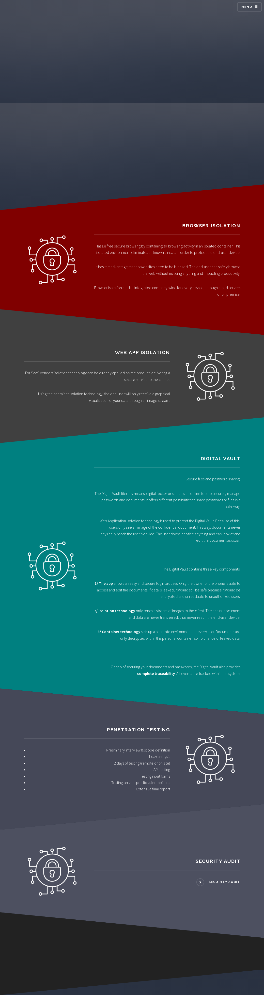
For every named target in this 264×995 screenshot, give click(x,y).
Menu (246, 7)
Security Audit (223, 882)
